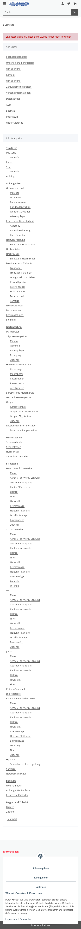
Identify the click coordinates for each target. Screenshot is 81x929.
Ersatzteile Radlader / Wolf (20, 698)
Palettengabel (17, 286)
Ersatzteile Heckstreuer (22, 258)
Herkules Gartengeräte (18, 364)
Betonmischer (13, 310)
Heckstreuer (12, 253)
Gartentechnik (17, 406)
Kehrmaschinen (14, 314)
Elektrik (14, 491)
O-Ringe (14, 585)
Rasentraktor (17, 383)
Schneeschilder (14, 442)
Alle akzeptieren (41, 868)
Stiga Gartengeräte (16, 336)
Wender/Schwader (20, 211)
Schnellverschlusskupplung (25, 764)
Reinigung (15, 355)
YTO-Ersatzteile (14, 529)
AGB (8, 104)
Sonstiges (11, 319)
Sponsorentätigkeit (16, 56)
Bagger (10, 807)
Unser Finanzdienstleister (20, 62)
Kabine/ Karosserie (20, 487)
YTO (8, 166)
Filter (13, 496)
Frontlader (15, 268)
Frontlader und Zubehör (19, 263)
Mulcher (14, 192)
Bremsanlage (17, 505)
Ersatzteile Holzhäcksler (23, 244)
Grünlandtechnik (15, 188)
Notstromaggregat (16, 773)
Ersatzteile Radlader (17, 795)
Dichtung (15, 745)
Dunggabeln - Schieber (22, 277)
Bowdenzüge (17, 520)
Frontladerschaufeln (21, 272)
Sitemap (10, 110)
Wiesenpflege (17, 216)
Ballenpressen (18, 202)
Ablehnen (41, 887)
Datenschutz (26, 919)
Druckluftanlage (18, 515)
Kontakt (10, 74)
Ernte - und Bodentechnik (20, 221)
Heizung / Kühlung (20, 510)
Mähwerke (15, 197)
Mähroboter (12, 331)
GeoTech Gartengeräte (18, 397)
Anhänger (11, 176)
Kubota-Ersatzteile (16, 689)
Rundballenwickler (20, 206)
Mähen (14, 341)
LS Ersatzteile (13, 693)
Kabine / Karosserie (20, 548)
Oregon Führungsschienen (24, 411)
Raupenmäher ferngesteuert (21, 425)
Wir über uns (13, 68)
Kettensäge (16, 369)
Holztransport (17, 291)
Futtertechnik (17, 296)
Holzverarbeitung (15, 239)
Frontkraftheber (14, 305)
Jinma (9, 162)
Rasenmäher (17, 378)
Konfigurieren (41, 877)
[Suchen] (74, 12)
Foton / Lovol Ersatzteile (19, 468)
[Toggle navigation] (4, 2)
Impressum (11, 919)
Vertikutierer (17, 388)
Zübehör (14, 754)
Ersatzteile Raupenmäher (24, 430)
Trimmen (15, 345)
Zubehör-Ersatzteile (17, 456)
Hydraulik (15, 501)
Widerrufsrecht (14, 122)
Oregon (10, 402)
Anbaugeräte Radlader (18, 790)
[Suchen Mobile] (37, 12)
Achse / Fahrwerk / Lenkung (25, 477)
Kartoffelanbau (18, 235)
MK (8, 590)
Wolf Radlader (14, 785)
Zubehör (14, 157)
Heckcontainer (14, 249)
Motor (13, 473)
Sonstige (14, 300)
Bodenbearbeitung (20, 230)
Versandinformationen (18, 92)
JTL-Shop (46, 924)
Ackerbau (15, 225)
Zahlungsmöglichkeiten (18, 86)
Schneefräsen (13, 446)
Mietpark (12, 818)
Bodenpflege (17, 350)
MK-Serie (11, 152)
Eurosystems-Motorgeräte (20, 392)
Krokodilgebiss (18, 282)
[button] (63, 3)
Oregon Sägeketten (20, 416)
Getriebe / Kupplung (21, 482)
